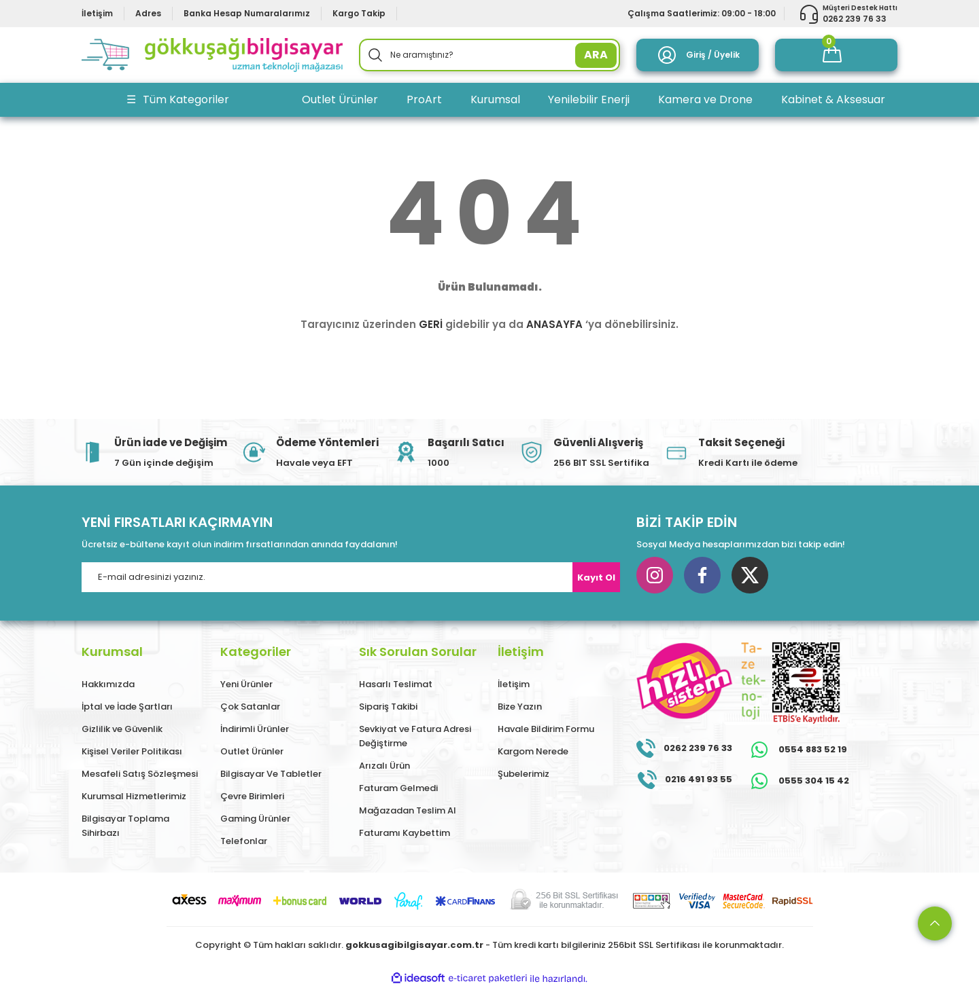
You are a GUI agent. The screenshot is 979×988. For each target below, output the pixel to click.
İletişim (514, 684)
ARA (596, 54)
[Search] (489, 55)
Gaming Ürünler (255, 818)
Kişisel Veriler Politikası (132, 751)
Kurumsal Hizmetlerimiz (134, 796)
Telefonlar (243, 841)
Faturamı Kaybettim (404, 832)
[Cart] (836, 55)
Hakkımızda (108, 684)
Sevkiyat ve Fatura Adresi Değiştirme (415, 736)
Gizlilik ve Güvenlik (122, 728)
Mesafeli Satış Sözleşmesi (140, 773)
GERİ (431, 324)
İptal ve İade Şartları (127, 706)
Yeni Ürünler (246, 684)
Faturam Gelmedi (398, 788)
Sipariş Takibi (388, 706)
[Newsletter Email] (351, 577)
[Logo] (212, 55)
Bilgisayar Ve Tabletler (271, 773)
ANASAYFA (554, 324)
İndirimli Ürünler (254, 728)
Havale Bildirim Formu (546, 728)
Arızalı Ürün (384, 765)
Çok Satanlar (250, 706)
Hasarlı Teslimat (395, 684)
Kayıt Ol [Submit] (596, 577)
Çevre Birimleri (252, 796)
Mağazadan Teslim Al (407, 810)
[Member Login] (697, 55)
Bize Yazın (520, 706)
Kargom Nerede (533, 751)
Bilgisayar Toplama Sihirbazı (125, 825)
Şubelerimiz (523, 773)
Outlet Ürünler (252, 751)
